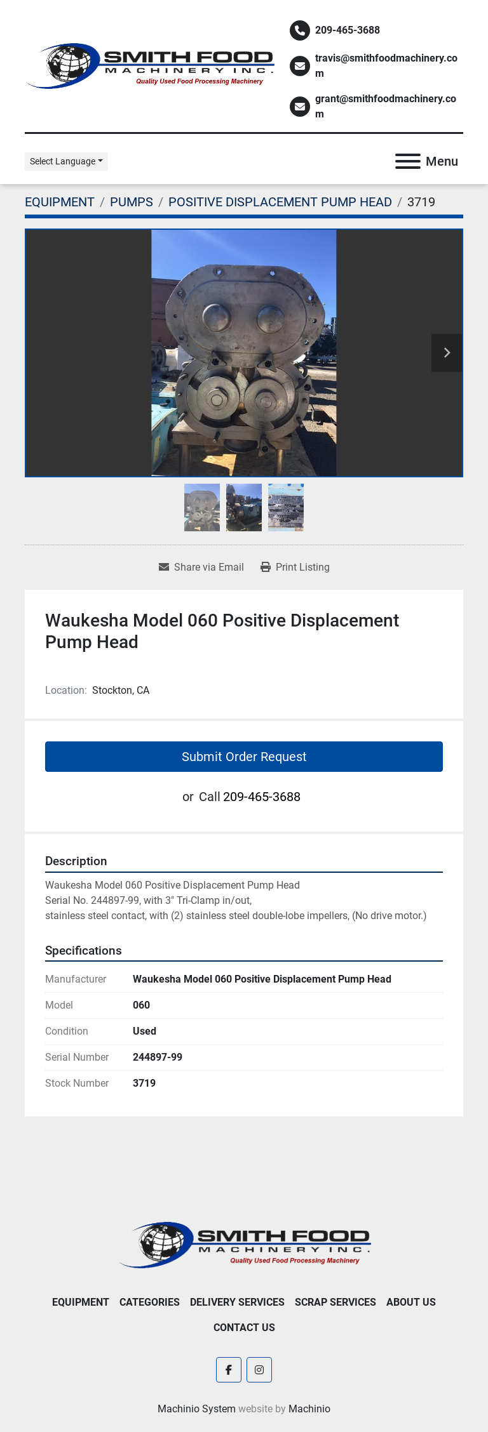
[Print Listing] (295, 567)
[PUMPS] (131, 201)
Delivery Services (237, 1302)
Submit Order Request (244, 756)
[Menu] (408, 161)
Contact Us (244, 1328)
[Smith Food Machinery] (244, 1244)
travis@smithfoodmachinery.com (386, 65)
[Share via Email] (201, 567)
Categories (149, 1302)
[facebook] (228, 1369)
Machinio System (197, 1409)
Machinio (309, 1409)
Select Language (62, 161)
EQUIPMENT (80, 1302)
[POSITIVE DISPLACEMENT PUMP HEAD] (280, 201)
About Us (411, 1302)
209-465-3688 (347, 30)
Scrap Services (335, 1302)
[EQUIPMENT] (60, 201)
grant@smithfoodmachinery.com (385, 106)
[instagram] (259, 1369)
